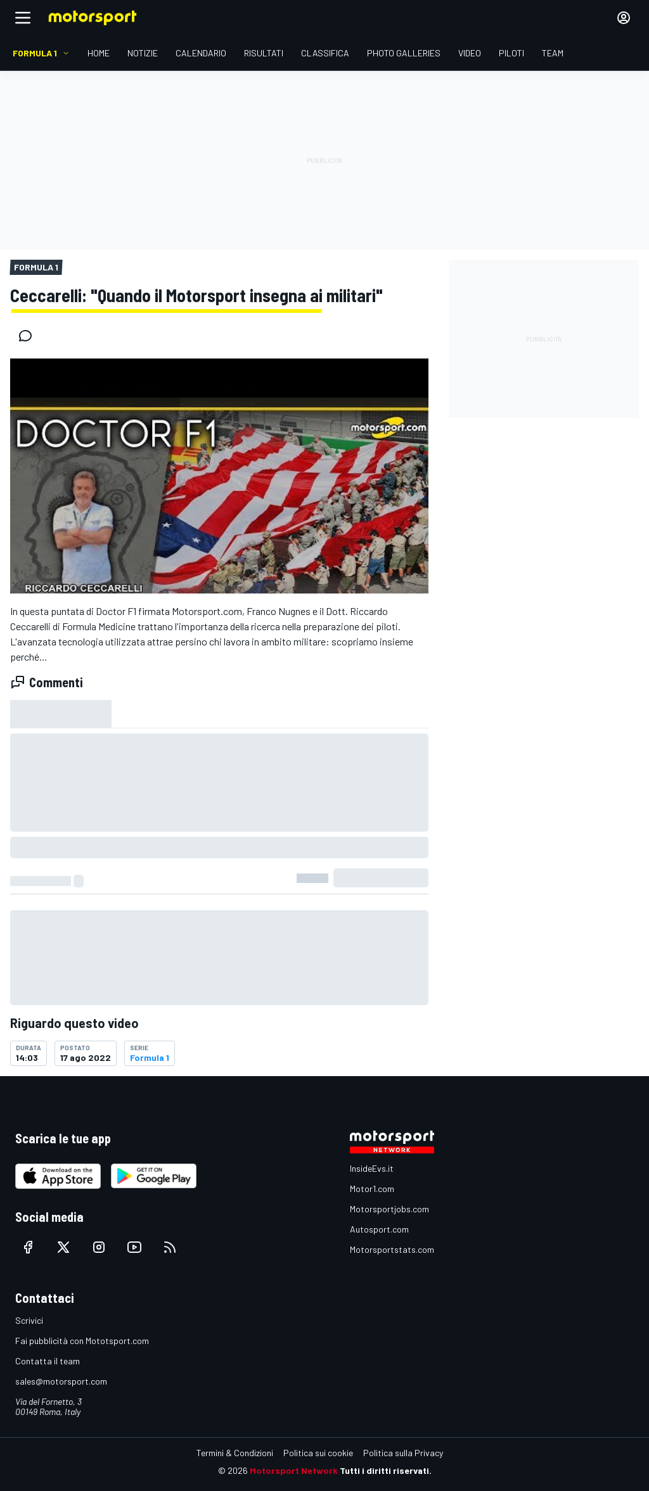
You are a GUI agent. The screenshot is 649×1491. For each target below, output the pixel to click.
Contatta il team (47, 1360)
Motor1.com (372, 1188)
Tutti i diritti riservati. (386, 1470)
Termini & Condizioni (234, 1452)
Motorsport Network (294, 1470)
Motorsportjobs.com (389, 1208)
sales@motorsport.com (61, 1381)
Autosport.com (379, 1229)
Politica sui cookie (318, 1452)
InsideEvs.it (372, 1168)
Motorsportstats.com (392, 1249)
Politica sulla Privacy (403, 1452)
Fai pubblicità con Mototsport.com (82, 1340)
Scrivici (29, 1320)
